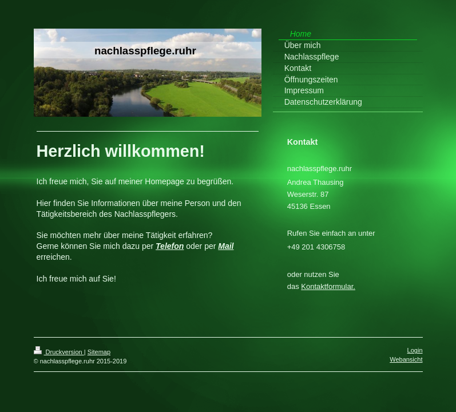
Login (415, 350)
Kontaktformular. (328, 286)
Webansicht (406, 359)
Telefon (170, 246)
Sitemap (99, 351)
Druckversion (59, 351)
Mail (225, 246)
